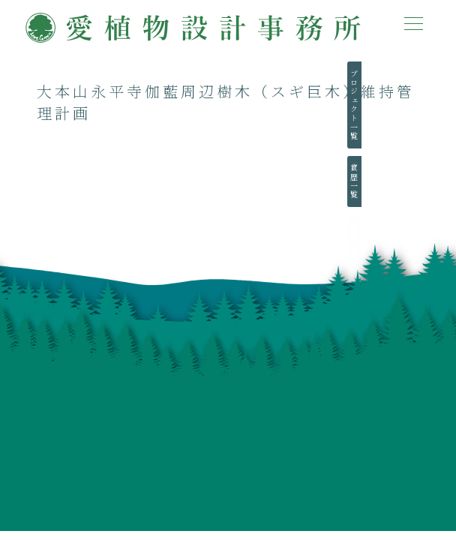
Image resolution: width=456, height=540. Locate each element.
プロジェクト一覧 (433, 105)
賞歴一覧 (433, 182)
